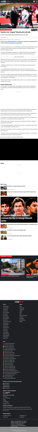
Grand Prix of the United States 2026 (10, 370)
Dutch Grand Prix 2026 (8, 363)
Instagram (24, 422)
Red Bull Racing (22, 320)
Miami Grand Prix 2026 (8, 351)
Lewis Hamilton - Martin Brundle (6, 29)
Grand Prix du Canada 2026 (9, 352)
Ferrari (21, 312)
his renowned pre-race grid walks (14, 43)
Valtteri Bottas (5, 336)
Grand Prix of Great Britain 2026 (9, 358)
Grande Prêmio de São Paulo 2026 (10, 373)
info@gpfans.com (6, 403)
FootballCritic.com (23, 415)
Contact (25, 421)
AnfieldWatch (22, 417)
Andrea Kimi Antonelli (7, 321)
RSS (22, 421)
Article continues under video (19, 56)
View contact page (6, 410)
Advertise (12, 422)
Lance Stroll (5, 329)
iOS (15, 423)
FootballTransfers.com (7, 415)
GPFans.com (5, 417)
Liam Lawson (5, 330)
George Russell (5, 323)
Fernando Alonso (6, 327)
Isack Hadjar (5, 315)
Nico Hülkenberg (6, 335)
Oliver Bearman (6, 324)
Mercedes (21, 317)
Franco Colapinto (6, 312)
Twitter (20, 422)
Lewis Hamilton (6, 306)
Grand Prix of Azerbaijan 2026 (9, 367)
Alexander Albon (6, 318)
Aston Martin (22, 307)
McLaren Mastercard (23, 315)
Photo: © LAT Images (4, 27)
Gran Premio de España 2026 (9, 366)
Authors (12, 421)
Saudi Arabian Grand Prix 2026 (9, 349)
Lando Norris (5, 309)
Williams (21, 321)
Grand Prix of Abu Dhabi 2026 (9, 378)
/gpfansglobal (6, 383)
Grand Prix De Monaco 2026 (9, 354)
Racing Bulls (22, 318)
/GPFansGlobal (6, 388)
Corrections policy (14, 425)
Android (12, 423)
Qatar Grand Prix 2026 (8, 376)
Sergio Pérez (5, 338)
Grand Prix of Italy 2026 (8, 364)
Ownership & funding (21, 425)
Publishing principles (19, 423)
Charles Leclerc (6, 307)
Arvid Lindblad (5, 332)
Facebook (16, 422)
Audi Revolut (22, 309)
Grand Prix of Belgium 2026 (8, 360)
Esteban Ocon (5, 326)
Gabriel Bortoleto (6, 333)
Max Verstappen (6, 317)
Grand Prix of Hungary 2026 (9, 361)
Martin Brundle (11, 41)
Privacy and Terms (17, 421)
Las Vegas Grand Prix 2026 (8, 375)
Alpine (21, 306)
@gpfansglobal (6, 385)
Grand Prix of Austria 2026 (8, 357)
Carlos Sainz (5, 320)
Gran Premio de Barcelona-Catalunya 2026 (11, 355)
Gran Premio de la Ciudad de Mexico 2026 (11, 372)
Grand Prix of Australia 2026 (9, 343)
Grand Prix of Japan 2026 (8, 346)
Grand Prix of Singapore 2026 (9, 369)
